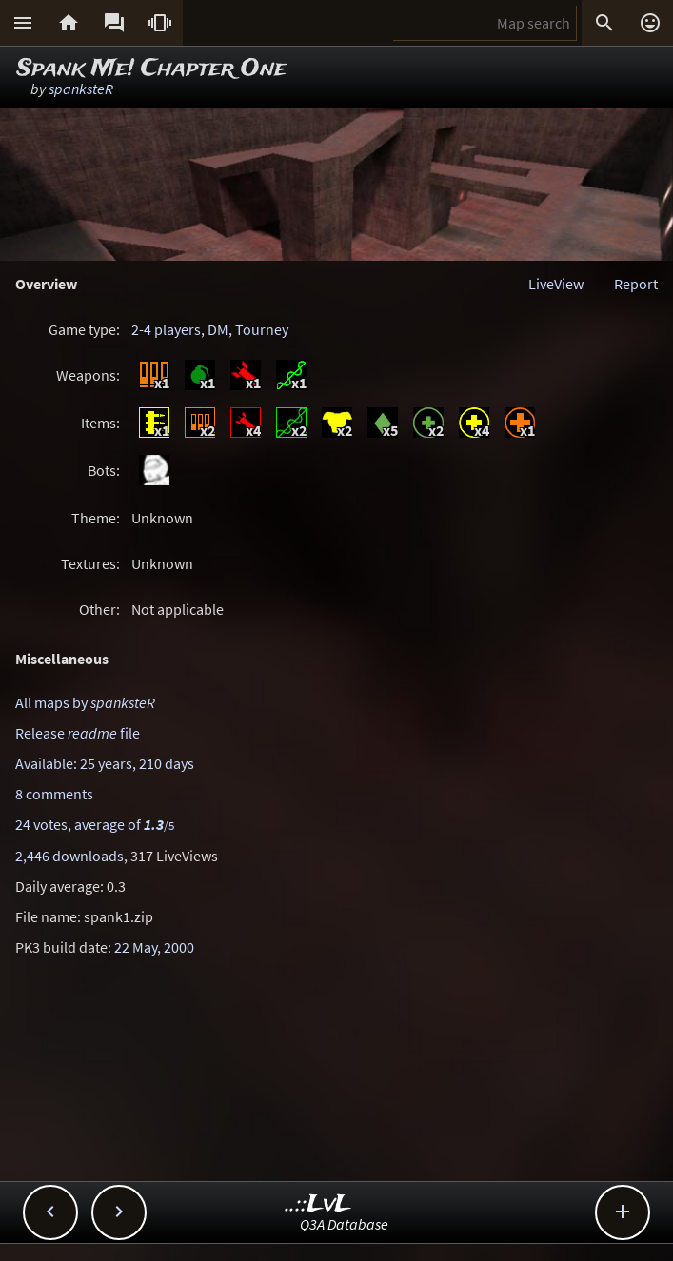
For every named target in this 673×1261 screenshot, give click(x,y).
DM (218, 329)
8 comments (54, 793)
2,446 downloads (69, 855)
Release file (77, 732)
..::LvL (318, 1204)
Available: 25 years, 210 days (104, 763)
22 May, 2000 (154, 946)
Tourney (261, 329)
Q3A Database (344, 1223)
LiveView (556, 283)
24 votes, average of (94, 824)
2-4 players (166, 329)
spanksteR (81, 88)
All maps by (85, 702)
